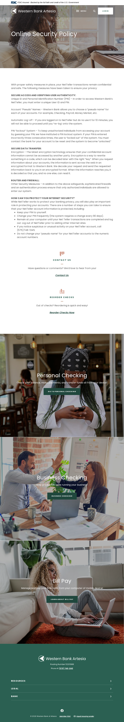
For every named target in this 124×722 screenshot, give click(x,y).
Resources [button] (18, 680)
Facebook (62, 710)
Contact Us (62, 275)
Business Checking (62, 496)
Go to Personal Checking (62, 391)
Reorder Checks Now (62, 312)
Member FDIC (65, 716)
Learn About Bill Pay (62, 599)
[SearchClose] (94, 11)
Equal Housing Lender (85, 716)
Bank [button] (14, 696)
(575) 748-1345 (66, 668)
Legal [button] (15, 688)
